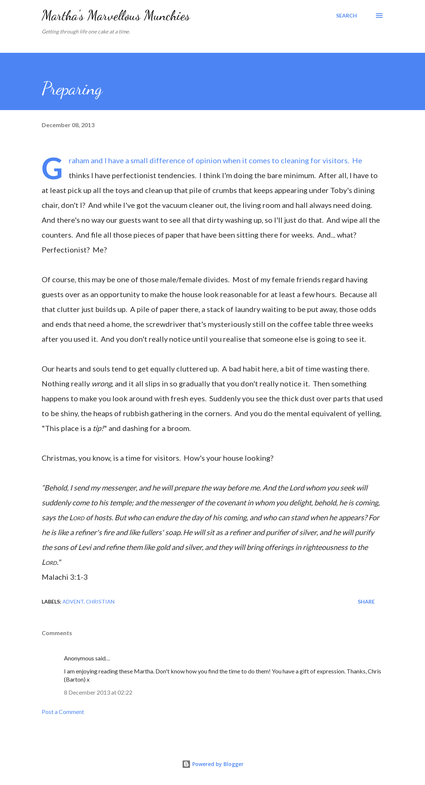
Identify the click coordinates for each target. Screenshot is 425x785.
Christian (100, 601)
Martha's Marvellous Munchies (116, 15)
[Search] (346, 15)
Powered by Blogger (213, 764)
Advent (73, 601)
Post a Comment (63, 711)
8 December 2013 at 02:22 (98, 692)
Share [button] (366, 601)
